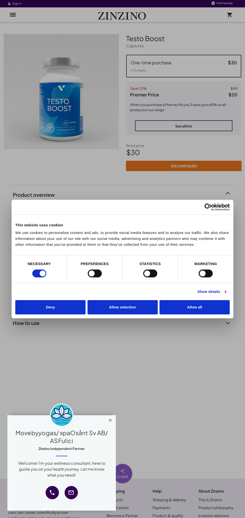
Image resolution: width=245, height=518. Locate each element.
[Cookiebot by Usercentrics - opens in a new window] (208, 207)
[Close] (110, 419)
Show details (208, 291)
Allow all (194, 307)
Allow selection (122, 307)
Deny (50, 307)
